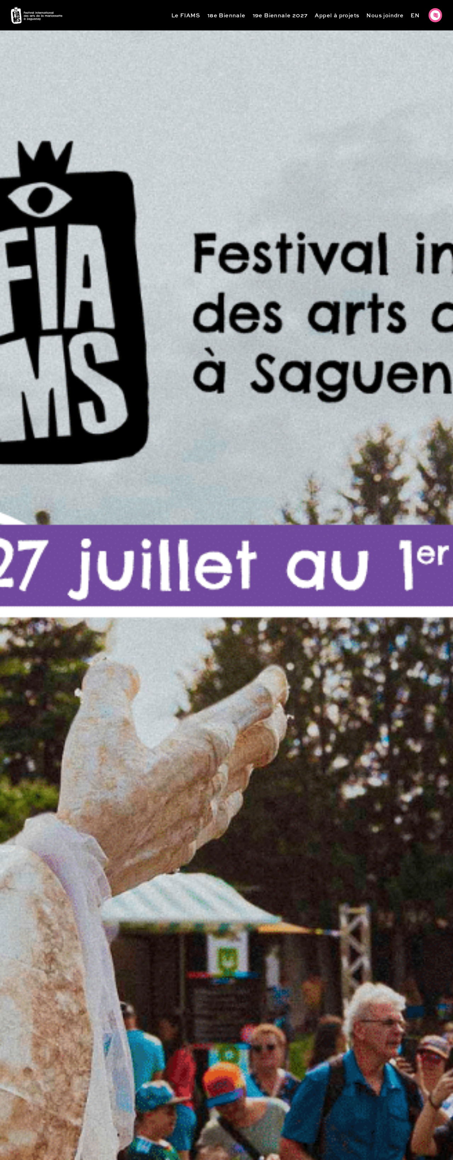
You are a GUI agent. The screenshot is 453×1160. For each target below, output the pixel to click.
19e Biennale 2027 (280, 15)
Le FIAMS (185, 15)
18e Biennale (226, 15)
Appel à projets (337, 15)
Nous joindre (384, 15)
